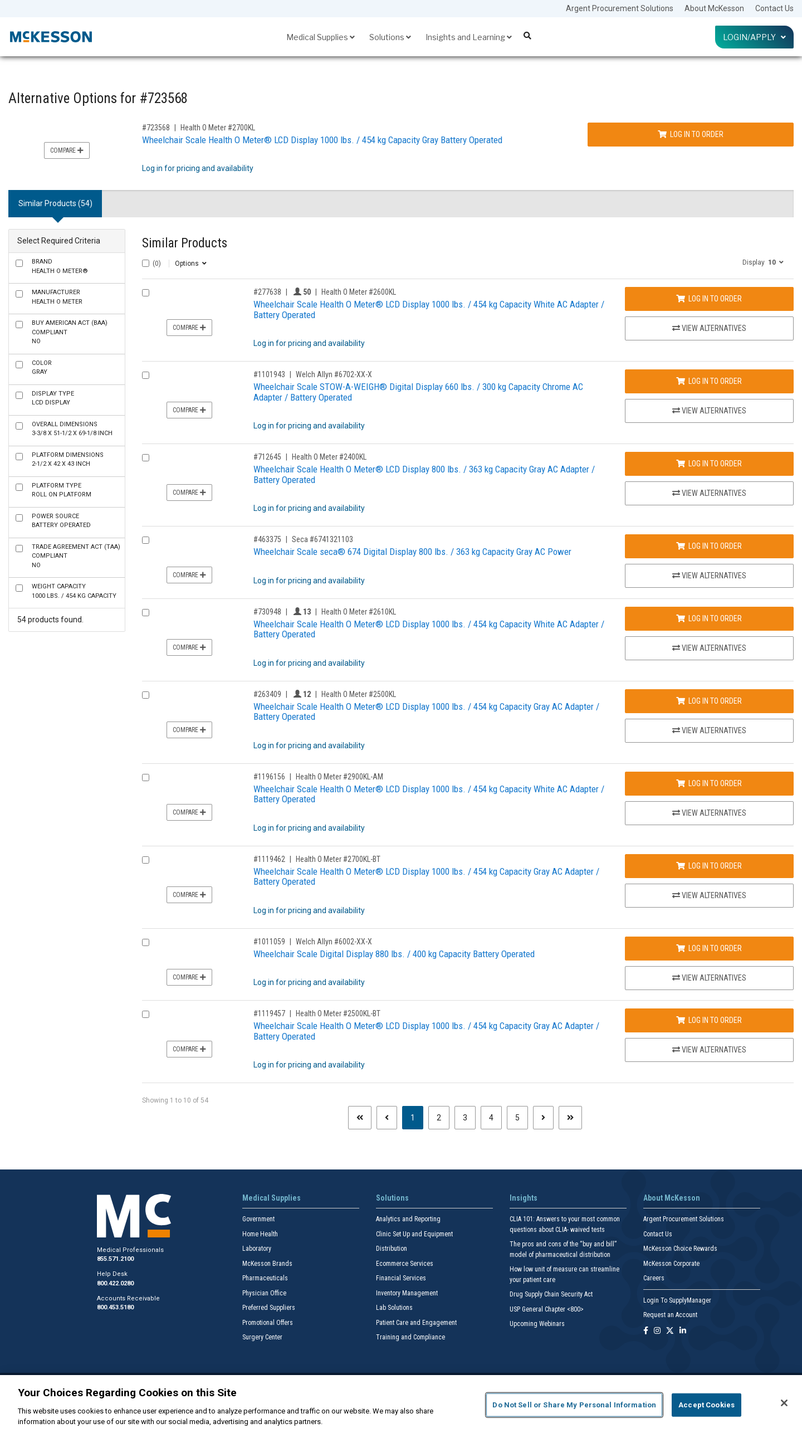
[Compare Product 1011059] (145, 942)
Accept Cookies (706, 1405)
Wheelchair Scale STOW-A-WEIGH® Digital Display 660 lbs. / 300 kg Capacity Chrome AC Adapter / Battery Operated (418, 392)
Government (258, 1219)
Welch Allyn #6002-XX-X (334, 941)
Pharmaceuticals (265, 1278)
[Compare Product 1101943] (145, 375)
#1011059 (269, 941)
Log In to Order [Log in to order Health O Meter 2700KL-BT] (709, 865)
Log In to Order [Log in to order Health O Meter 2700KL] (690, 134)
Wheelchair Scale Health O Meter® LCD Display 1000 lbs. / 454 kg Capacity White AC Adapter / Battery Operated (428, 309)
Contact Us (774, 8)
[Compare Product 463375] (145, 540)
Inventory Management (407, 1293)
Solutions (390, 37)
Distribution (391, 1248)
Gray (42, 367)
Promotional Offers (267, 1323)
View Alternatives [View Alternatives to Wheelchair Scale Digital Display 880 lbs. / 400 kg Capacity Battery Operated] (709, 977)
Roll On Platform (61, 490)
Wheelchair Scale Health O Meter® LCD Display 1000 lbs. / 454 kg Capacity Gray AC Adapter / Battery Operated (426, 712)
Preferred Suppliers (268, 1308)
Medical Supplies (320, 37)
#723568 (156, 127)
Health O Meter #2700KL (217, 127)
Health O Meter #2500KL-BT (338, 1013)
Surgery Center (262, 1337)
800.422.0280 (115, 1283)
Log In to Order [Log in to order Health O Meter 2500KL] (709, 700)
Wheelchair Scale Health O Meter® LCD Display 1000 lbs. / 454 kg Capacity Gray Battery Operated (322, 139)
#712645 (267, 456)
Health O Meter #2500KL (358, 694)
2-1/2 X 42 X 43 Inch (68, 459)
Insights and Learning (469, 37)
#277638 (267, 291)
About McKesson (714, 8)
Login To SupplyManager (677, 1300)
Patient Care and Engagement (416, 1323)
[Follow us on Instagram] (657, 1331)
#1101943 (269, 374)
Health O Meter (57, 297)
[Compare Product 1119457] (145, 1014)
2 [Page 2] (439, 1117)
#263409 (267, 694)
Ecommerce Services (404, 1264)
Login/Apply (754, 37)
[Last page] (570, 1117)
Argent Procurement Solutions (619, 8)
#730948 (267, 611)
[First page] (359, 1117)
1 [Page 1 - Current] (416, 1117)
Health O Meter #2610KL (358, 611)
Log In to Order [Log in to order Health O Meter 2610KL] (709, 618)
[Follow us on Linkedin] (682, 1331)
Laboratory (256, 1248)
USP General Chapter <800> (547, 1309)
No (69, 332)
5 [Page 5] (517, 1117)
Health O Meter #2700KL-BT (338, 859)
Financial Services (401, 1278)
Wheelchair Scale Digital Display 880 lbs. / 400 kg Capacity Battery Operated (394, 953)
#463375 (267, 539)
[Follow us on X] (670, 1331)
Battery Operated (61, 521)
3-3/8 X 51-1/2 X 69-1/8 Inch (72, 429)
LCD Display (53, 398)
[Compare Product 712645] (145, 457)
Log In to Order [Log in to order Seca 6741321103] (709, 546)
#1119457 (269, 1013)
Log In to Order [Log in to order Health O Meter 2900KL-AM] (709, 783)
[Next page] (543, 1117)
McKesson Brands (267, 1264)
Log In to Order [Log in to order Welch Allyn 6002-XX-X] (709, 948)
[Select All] (145, 263)
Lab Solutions (394, 1308)
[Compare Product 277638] (145, 292)
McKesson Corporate (671, 1264)
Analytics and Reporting (408, 1219)
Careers (653, 1278)
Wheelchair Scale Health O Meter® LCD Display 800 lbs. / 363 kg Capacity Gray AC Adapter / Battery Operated (424, 474)
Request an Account (670, 1315)
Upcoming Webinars (537, 1324)
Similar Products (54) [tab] (55, 203)
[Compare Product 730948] (145, 612)
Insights (523, 1197)
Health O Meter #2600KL (358, 291)
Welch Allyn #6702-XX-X (334, 374)
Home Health (260, 1234)
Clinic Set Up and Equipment (414, 1234)
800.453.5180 (115, 1307)
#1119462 (269, 859)
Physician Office (264, 1293)
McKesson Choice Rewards (680, 1248)
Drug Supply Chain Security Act (551, 1294)
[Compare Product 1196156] (145, 777)
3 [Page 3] (465, 1117)
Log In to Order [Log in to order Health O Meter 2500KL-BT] (709, 1020)
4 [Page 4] (491, 1117)
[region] (401, 1404)
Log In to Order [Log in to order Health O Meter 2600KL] (709, 298)
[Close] (784, 1403)
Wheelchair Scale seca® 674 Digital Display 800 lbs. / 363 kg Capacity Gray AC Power (412, 551)
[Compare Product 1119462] (145, 860)
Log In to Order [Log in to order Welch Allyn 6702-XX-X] (709, 381)
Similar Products (184, 243)
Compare (67, 150)
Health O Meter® (60, 266)
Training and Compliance (410, 1337)
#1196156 (269, 776)
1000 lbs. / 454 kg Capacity (74, 591)
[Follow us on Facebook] (645, 1331)
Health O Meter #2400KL (329, 456)
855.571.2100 (115, 1259)
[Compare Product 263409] (145, 695)
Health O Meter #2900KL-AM (339, 776)
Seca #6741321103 (322, 539)
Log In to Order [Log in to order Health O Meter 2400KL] (709, 463)
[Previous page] (386, 1117)
